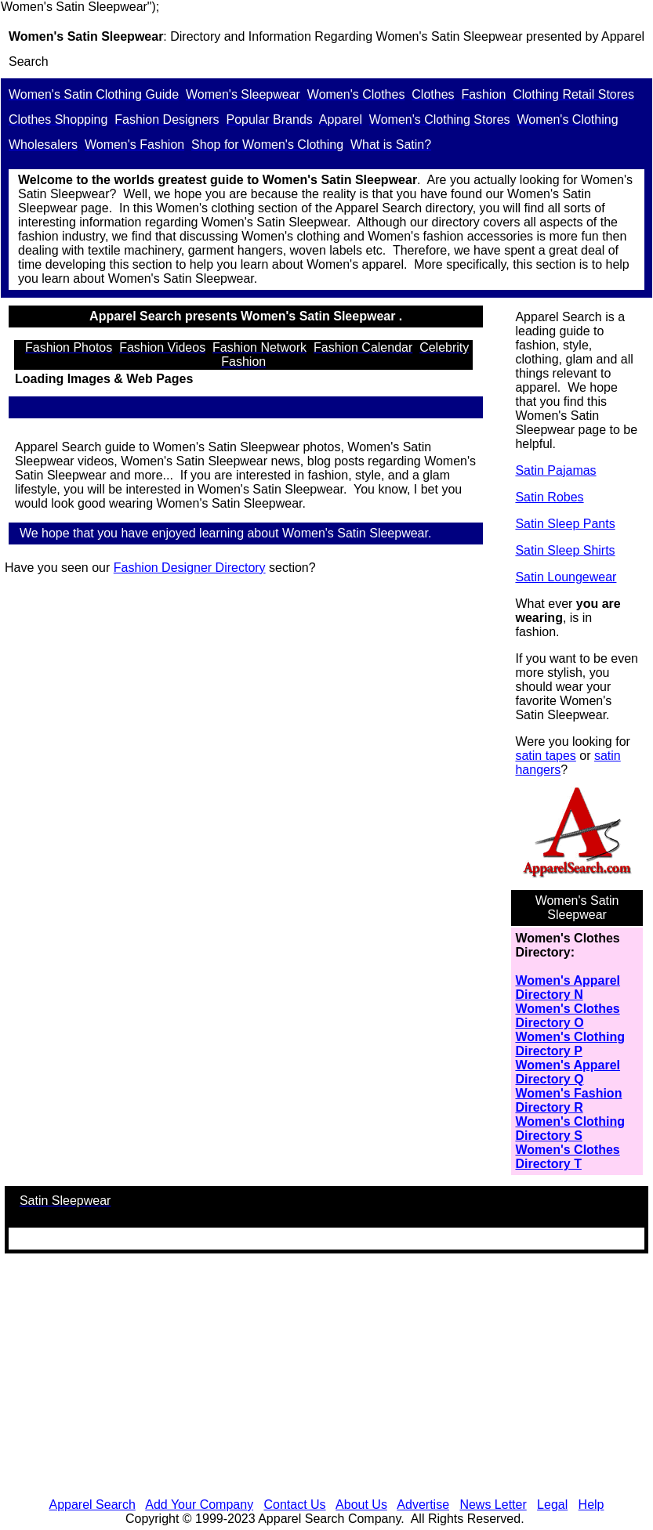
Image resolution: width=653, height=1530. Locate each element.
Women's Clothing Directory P (570, 1044)
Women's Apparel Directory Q (567, 1072)
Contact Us (294, 1504)
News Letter (492, 1504)
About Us (361, 1504)
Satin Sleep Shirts (565, 550)
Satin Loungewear (565, 577)
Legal (552, 1504)
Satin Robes (549, 497)
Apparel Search (92, 1504)
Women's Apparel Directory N (567, 987)
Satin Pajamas (555, 470)
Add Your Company (199, 1504)
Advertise (423, 1504)
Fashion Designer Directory (190, 567)
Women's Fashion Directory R (568, 1100)
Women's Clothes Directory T (567, 1156)
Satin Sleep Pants (565, 523)
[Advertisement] (326, 1375)
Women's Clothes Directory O (567, 1015)
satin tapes (545, 755)
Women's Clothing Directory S (570, 1128)
